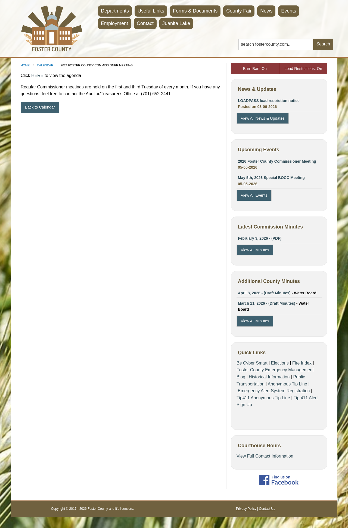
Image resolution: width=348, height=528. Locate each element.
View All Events (254, 195)
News (266, 11)
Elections (280, 363)
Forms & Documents (195, 11)
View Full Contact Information (265, 456)
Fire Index (302, 363)
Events (288, 11)
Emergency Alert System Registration (274, 390)
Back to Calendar (40, 107)
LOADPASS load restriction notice (269, 100)
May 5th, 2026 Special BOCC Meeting (271, 177)
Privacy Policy (246, 509)
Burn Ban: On (255, 68)
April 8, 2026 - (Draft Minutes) (264, 293)
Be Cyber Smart (252, 363)
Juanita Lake (176, 23)
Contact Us (267, 509)
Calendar (45, 65)
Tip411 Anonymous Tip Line (263, 398)
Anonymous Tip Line (287, 384)
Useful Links (151, 11)
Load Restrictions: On (303, 68)
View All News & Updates (262, 118)
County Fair (238, 11)
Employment (114, 23)
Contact (145, 23)
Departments (115, 11)
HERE (37, 75)
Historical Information (269, 377)
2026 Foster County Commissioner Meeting (277, 161)
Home (25, 65)
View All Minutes (255, 250)
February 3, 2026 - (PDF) (259, 238)
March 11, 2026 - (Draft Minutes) (266, 303)
